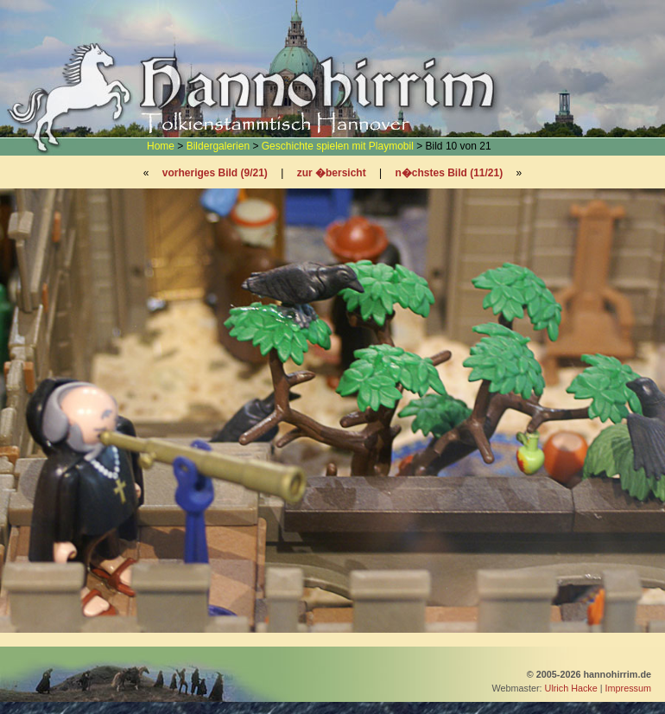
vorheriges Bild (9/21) (215, 173)
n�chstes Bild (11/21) (449, 173)
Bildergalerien (218, 146)
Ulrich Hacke (571, 688)
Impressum (628, 688)
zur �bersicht (331, 173)
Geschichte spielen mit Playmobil (338, 146)
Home (160, 146)
